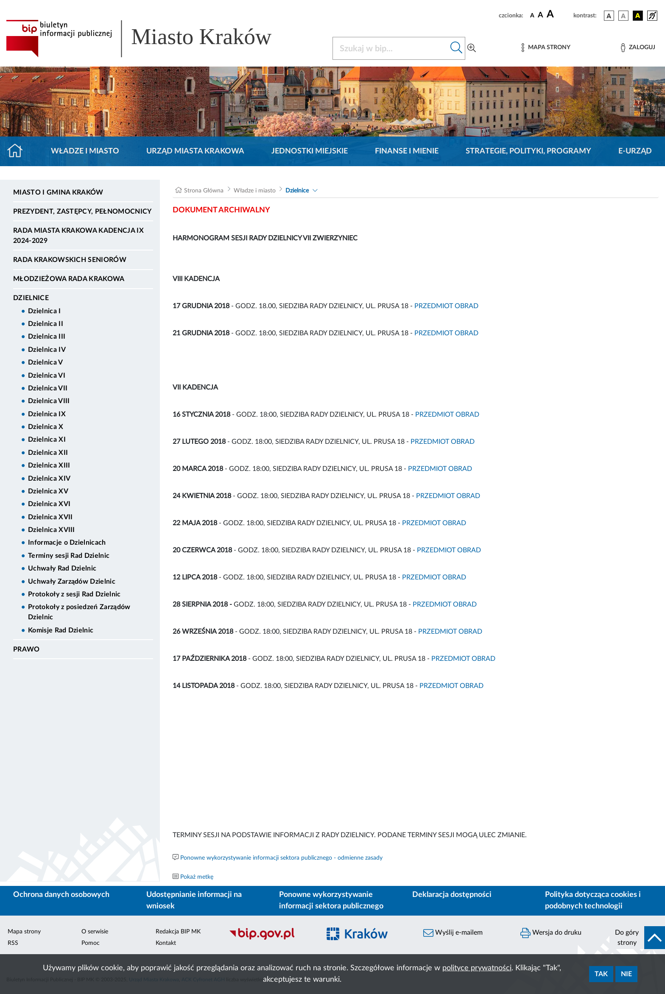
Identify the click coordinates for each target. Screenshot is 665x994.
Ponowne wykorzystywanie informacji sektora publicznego (331, 900)
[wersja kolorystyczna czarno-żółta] (637, 15)
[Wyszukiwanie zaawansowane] (471, 48)
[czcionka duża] (559, 14)
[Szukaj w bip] (456, 48)
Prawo (26, 649)
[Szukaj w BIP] (390, 48)
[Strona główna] (18, 151)
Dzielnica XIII (49, 465)
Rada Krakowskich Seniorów (69, 259)
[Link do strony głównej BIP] (151, 38)
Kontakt (166, 943)
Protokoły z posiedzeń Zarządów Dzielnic (79, 612)
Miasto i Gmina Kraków (58, 192)
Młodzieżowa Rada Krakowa (69, 279)
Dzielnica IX (47, 414)
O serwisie (94, 932)
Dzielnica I (44, 311)
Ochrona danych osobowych (61, 895)
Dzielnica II (45, 323)
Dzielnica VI (46, 375)
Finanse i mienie (407, 151)
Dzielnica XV (48, 491)
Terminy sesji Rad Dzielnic (68, 555)
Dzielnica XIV (49, 478)
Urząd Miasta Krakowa (195, 151)
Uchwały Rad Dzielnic (62, 568)
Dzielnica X (46, 426)
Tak (601, 974)
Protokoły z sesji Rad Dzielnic (74, 594)
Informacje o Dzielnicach (67, 542)
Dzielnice (31, 298)
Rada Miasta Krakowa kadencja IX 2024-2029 (78, 235)
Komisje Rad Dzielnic (60, 630)
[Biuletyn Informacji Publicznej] (270, 939)
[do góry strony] (637, 937)
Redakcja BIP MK (178, 932)
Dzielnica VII (47, 388)
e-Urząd (635, 151)
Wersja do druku (550, 933)
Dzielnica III (46, 336)
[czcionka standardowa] (532, 15)
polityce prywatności (476, 968)
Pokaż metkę (196, 877)
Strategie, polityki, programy (528, 151)
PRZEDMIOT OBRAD (446, 306)
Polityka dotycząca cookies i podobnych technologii (593, 900)
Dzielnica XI (47, 439)
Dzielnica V (45, 362)
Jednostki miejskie (309, 151)
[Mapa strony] (545, 47)
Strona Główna (204, 191)
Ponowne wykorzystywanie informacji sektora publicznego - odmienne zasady (281, 858)
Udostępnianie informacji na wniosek (194, 900)
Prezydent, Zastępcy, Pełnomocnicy (82, 211)
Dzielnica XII (48, 452)
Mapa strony (24, 932)
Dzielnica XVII (50, 517)
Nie (626, 974)
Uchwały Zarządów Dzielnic (71, 581)
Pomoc (90, 943)
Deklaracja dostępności (452, 895)
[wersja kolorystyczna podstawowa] (609, 15)
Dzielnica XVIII (51, 529)
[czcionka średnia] (540, 15)
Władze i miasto (85, 151)
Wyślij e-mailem (453, 933)
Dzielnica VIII (49, 401)
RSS (13, 943)
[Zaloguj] (638, 47)
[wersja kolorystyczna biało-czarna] (623, 15)
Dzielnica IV (47, 349)
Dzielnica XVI (49, 504)
